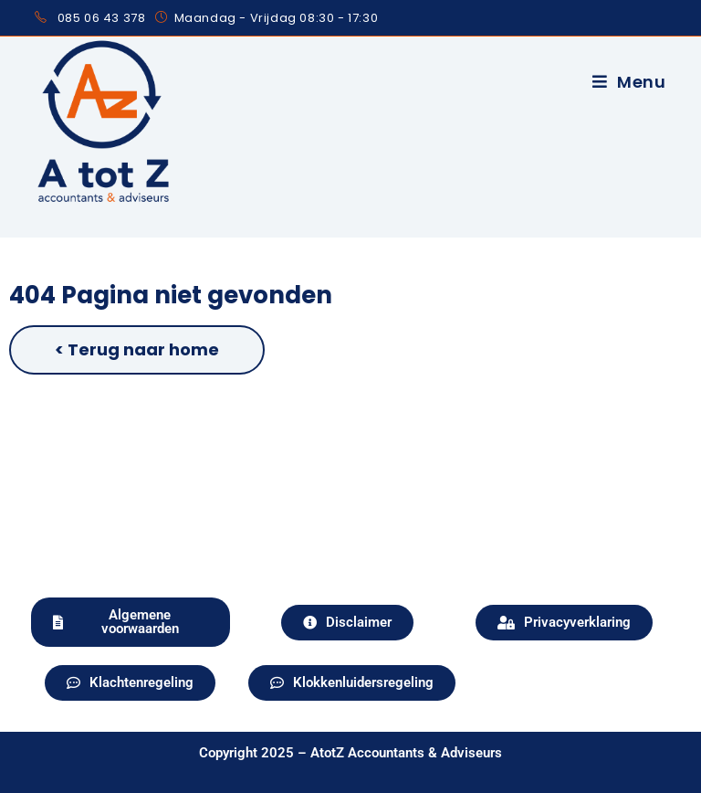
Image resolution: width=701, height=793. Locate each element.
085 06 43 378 (102, 17)
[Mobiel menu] (629, 81)
